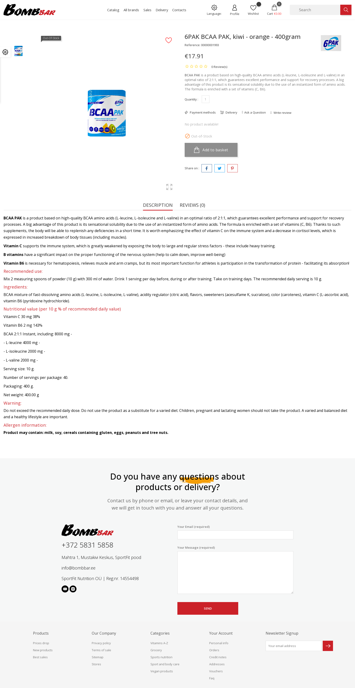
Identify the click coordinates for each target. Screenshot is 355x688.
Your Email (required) (235, 532)
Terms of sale (101, 650)
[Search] (315, 10)
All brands (131, 9)
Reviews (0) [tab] (192, 205)
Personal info (218, 643)
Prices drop (41, 643)
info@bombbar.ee (78, 568)
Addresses (217, 664)
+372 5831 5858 (87, 545)
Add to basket (211, 150)
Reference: (192, 45)
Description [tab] (158, 205)
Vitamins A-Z (159, 643)
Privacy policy (101, 643)
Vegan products (161, 671)
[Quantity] (205, 99)
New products (43, 650)
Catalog (113, 9)
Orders (214, 650)
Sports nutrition (161, 657)
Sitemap (97, 657)
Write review (282, 113)
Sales (147, 9)
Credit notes (218, 657)
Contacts (179, 9)
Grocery (156, 650)
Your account (221, 633)
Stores (96, 664)
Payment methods (202, 112)
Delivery (162, 9)
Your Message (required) (235, 569)
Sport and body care (164, 664)
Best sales (40, 657)
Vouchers (216, 671)
